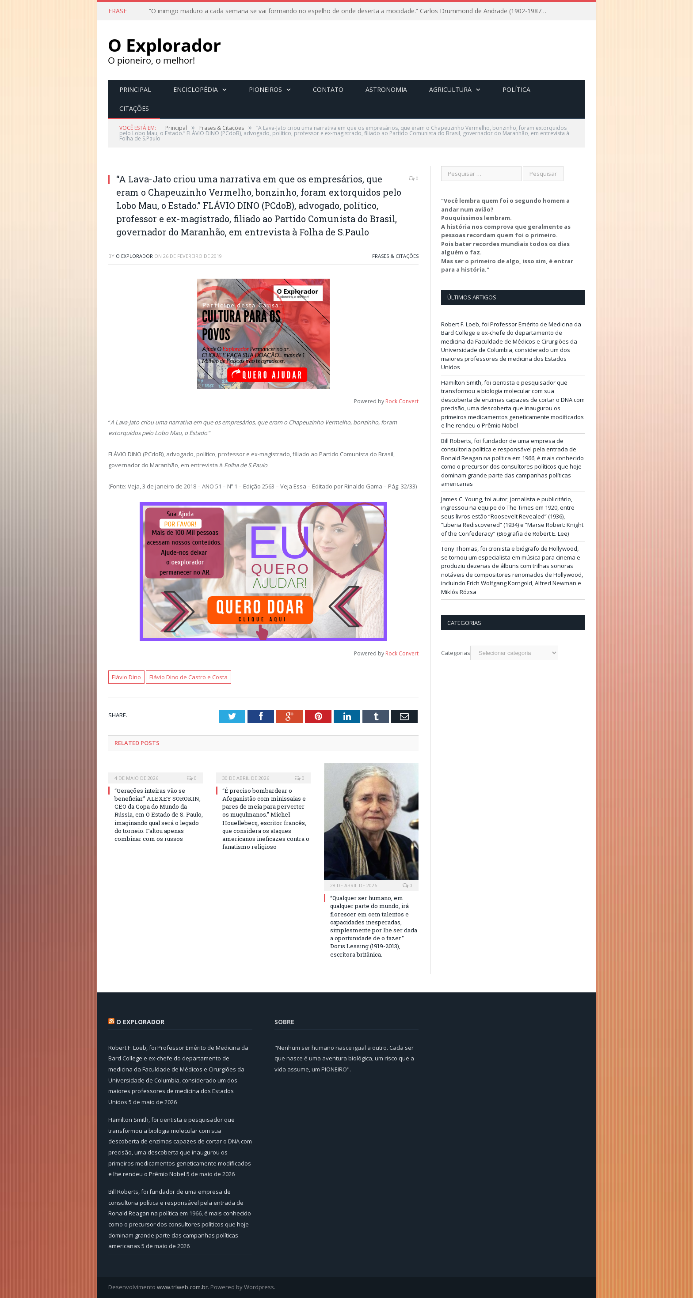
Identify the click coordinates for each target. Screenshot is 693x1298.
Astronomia (386, 89)
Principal (135, 89)
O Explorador (134, 256)
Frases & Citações (395, 256)
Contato (328, 89)
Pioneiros (265, 89)
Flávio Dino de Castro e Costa (188, 677)
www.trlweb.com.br (182, 1287)
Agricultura (450, 89)
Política (516, 89)
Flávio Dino (126, 677)
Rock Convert (402, 401)
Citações (134, 108)
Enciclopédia (195, 89)
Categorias (455, 653)
